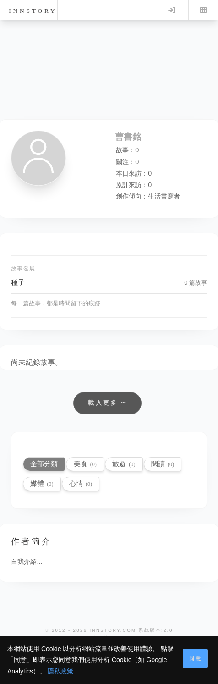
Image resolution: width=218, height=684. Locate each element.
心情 (80, 483)
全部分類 (44, 464)
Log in (171, 10)
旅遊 (123, 464)
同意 (195, 658)
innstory (33, 10)
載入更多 (107, 402)
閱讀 (162, 464)
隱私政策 (60, 671)
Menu (203, 10)
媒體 (41, 483)
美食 (85, 464)
